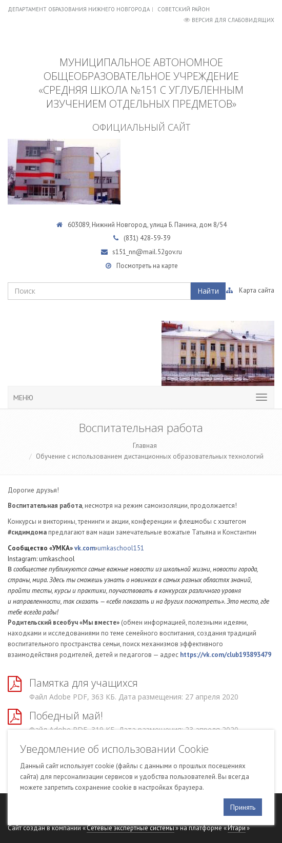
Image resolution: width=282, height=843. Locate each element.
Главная (145, 445)
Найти (208, 291)
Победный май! (66, 716)
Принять (242, 807)
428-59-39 (155, 238)
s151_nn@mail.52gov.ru (147, 252)
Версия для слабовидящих (233, 20)
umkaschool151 (120, 548)
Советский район (183, 9)
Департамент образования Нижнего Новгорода (79, 9)
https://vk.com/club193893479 (225, 654)
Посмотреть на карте (147, 265)
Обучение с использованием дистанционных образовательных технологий (150, 456)
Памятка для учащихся (83, 683)
